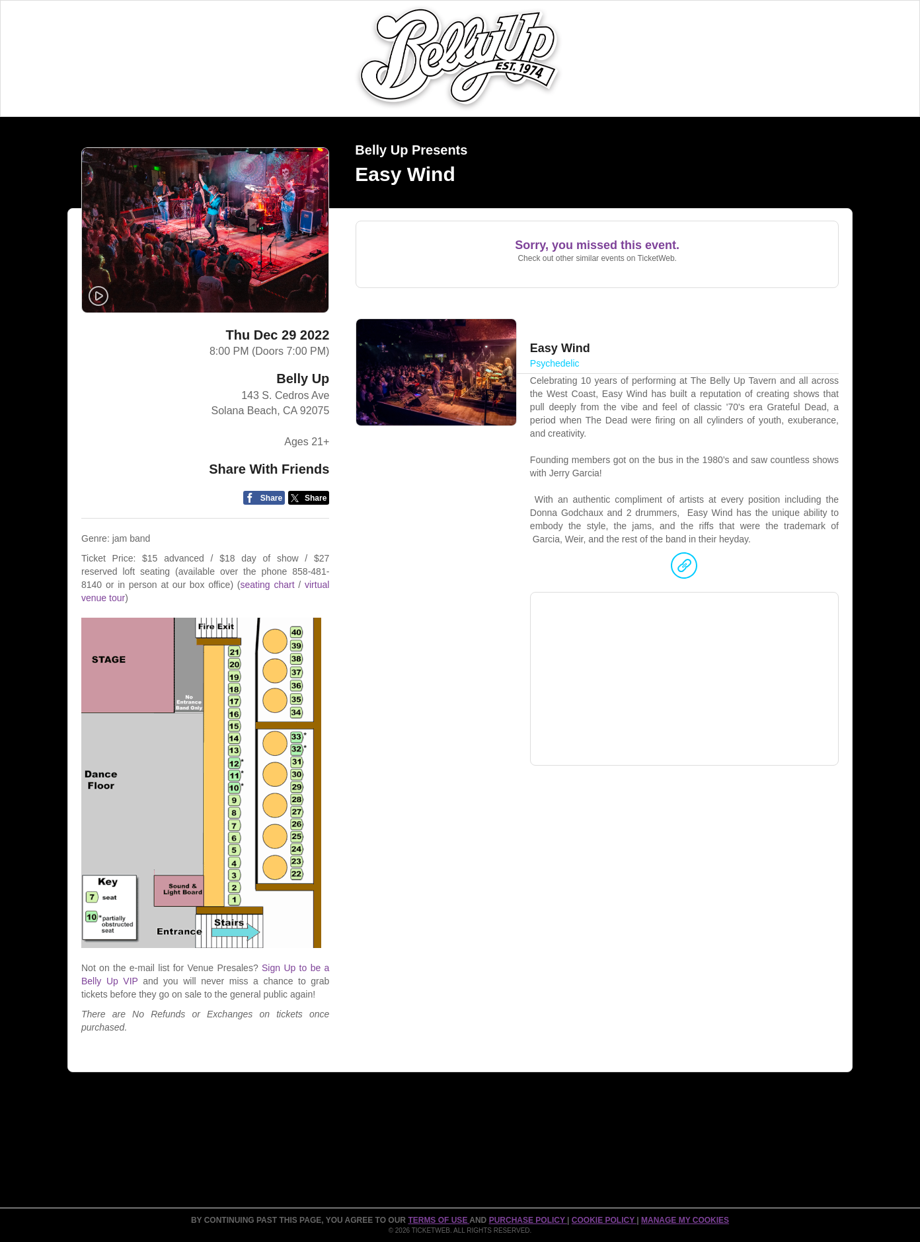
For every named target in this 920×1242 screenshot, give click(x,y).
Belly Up (302, 378)
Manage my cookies (685, 1220)
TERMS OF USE (438, 1220)
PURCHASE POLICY (528, 1220)
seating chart (267, 584)
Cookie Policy (604, 1220)
